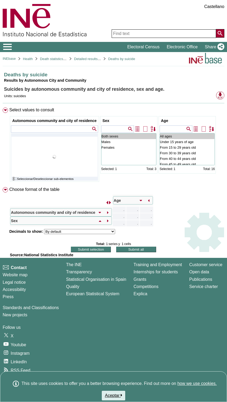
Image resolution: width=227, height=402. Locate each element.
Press (8, 296)
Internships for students (155, 272)
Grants (139, 279)
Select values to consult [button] (31, 110)
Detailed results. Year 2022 (94, 59)
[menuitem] (113, 146)
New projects (15, 315)
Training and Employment (157, 264)
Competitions (145, 286)
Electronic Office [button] (182, 47)
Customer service (205, 264)
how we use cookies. (197, 383)
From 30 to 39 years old (187, 153)
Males (129, 142)
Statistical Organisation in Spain (96, 279)
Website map (15, 275)
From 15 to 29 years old (187, 147)
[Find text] (164, 33)
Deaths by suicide (121, 59)
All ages (187, 136)
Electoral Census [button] (143, 47)
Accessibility (14, 289)
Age (164, 121)
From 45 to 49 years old (187, 164)
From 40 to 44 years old (187, 158)
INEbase (9, 59)
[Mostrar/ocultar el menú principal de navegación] (8, 47)
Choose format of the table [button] (34, 189)
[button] (213, 47)
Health (28, 59)
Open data (199, 272)
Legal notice (14, 282)
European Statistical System (92, 293)
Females (129, 147)
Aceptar (113, 395)
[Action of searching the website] (220, 33)
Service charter (203, 286)
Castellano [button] (214, 6)
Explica (140, 293)
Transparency (79, 272)
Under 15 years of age (187, 142)
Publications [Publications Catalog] (200, 279)
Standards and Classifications (31, 307)
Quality (72, 286)
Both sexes (129, 136)
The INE (74, 264)
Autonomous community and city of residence (54, 121)
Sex (106, 121)
